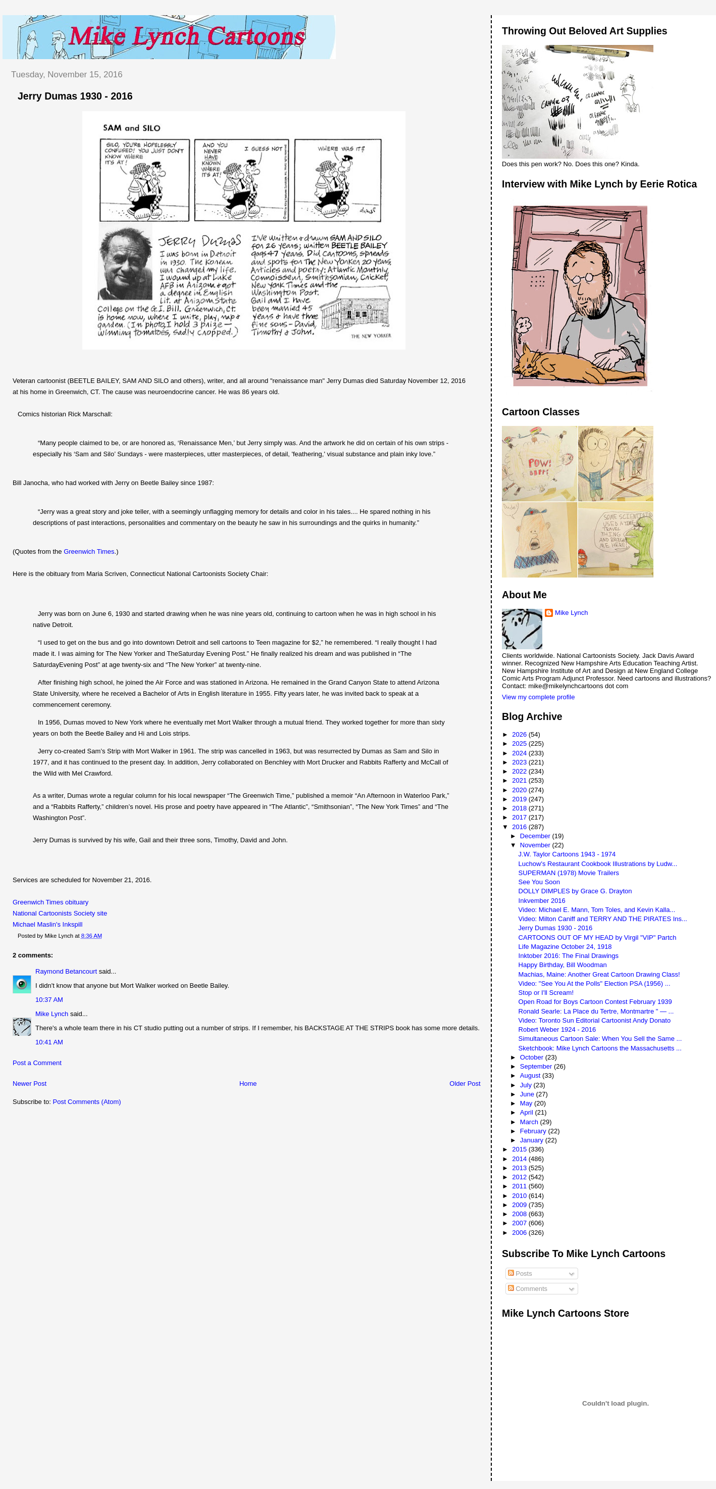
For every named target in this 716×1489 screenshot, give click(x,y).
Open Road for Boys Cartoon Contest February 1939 (595, 1001)
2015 (520, 1149)
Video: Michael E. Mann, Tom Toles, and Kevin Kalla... (597, 910)
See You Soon (539, 882)
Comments (527, 1288)
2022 (520, 771)
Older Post (464, 1083)
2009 (520, 1205)
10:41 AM (49, 1042)
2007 (520, 1223)
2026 (520, 734)
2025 (520, 743)
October (532, 1057)
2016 (520, 827)
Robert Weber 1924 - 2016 (557, 1029)
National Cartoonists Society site (60, 913)
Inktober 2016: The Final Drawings (569, 955)
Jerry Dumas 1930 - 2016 (75, 96)
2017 (520, 817)
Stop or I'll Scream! (546, 992)
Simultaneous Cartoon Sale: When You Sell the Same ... (600, 1038)
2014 (520, 1159)
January (532, 1140)
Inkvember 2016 (542, 900)
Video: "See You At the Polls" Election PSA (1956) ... (595, 983)
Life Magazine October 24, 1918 (565, 946)
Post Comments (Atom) (87, 1102)
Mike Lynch (51, 1014)
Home (248, 1083)
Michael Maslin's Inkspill (47, 924)
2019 (520, 799)
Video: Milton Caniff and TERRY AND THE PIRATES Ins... (603, 919)
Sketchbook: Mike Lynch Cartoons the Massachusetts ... (600, 1048)
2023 (520, 762)
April (527, 1112)
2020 (520, 790)
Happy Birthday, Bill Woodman (563, 965)
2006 (520, 1232)
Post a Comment (37, 1063)
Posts (520, 1273)
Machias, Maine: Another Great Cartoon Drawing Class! (599, 974)
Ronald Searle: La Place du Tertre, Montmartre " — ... (596, 1011)
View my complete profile (538, 697)
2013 (520, 1168)
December (536, 836)
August (531, 1075)
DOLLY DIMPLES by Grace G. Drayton (575, 891)
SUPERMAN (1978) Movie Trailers (569, 873)
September (537, 1066)
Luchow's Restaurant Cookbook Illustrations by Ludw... (598, 864)
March (530, 1122)
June (528, 1094)
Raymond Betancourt (66, 971)
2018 (520, 808)
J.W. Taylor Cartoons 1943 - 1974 (567, 854)
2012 (520, 1177)
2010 (520, 1195)
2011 (520, 1186)
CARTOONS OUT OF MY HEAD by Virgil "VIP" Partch (598, 937)
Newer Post (29, 1083)
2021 (520, 780)
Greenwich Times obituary (50, 902)
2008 (520, 1214)
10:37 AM (49, 999)
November (536, 845)
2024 (520, 753)
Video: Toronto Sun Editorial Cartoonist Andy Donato (595, 1020)
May (527, 1103)
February (534, 1131)
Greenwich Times (89, 551)
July (527, 1085)
